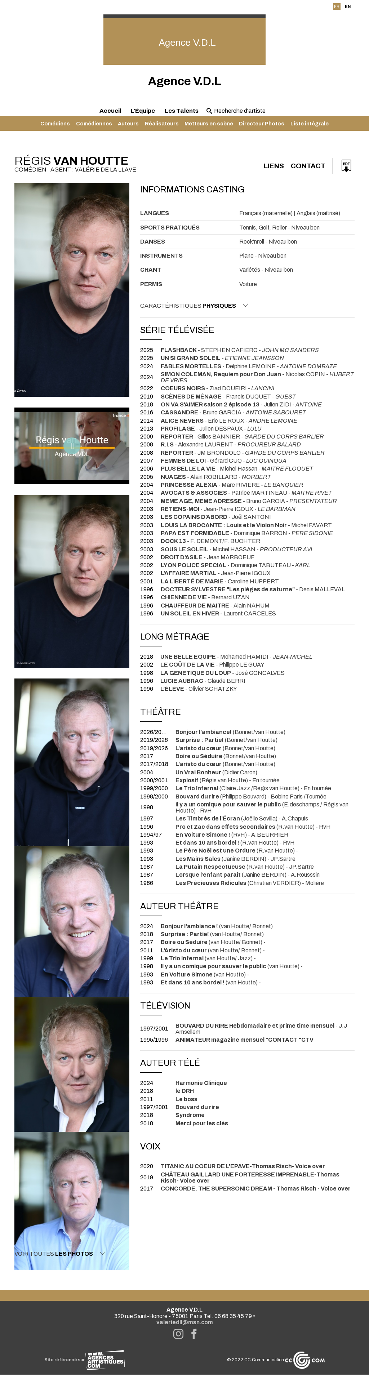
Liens (270, 166)
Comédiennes (94, 123)
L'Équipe (143, 111)
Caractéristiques (194, 305)
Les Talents (182, 111)
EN (348, 6)
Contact (307, 166)
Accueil (110, 111)
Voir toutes (59, 1253)
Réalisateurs (162, 123)
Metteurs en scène (208, 123)
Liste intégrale (309, 123)
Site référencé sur (84, 1360)
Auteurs (128, 123)
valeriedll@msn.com (184, 1323)
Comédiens (55, 123)
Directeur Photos (261, 123)
